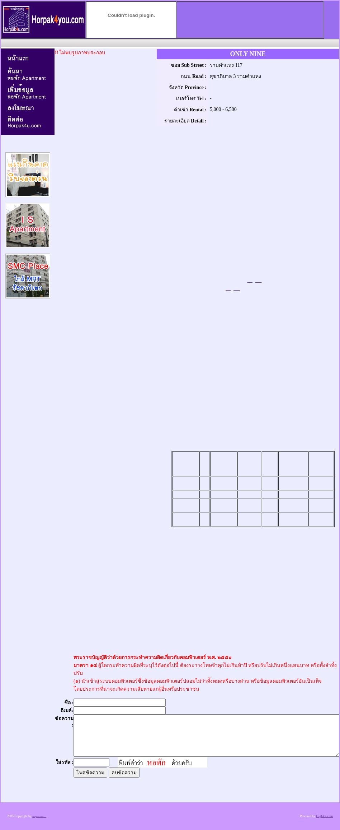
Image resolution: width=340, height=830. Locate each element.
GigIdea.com (324, 816)
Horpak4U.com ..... (39, 816)
